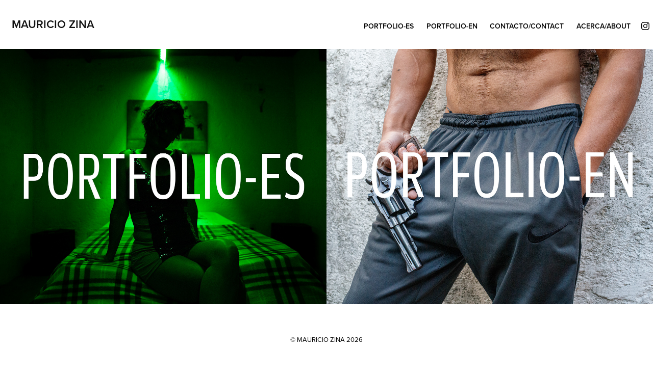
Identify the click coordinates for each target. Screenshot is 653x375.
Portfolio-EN (452, 26)
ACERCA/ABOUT (603, 26)
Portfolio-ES (389, 26)
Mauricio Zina (53, 24)
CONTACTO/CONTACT (527, 26)
